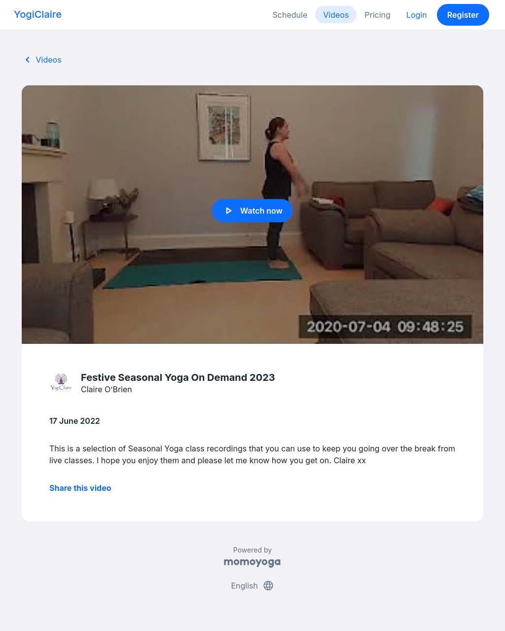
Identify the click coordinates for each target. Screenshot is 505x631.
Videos (336, 15)
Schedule (290, 15)
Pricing (377, 15)
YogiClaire (38, 14)
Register (463, 15)
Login (416, 15)
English (252, 586)
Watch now (252, 211)
